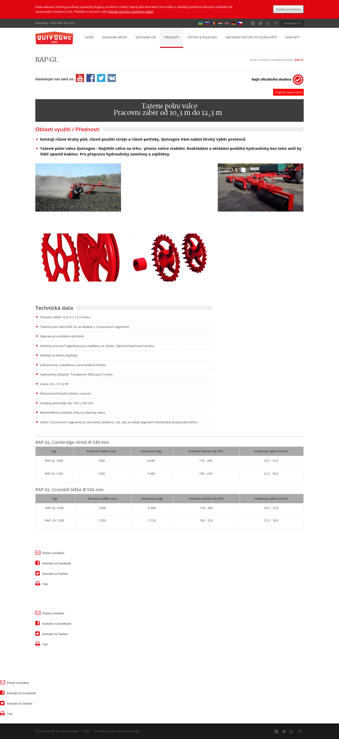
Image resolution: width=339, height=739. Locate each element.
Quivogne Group (114, 37)
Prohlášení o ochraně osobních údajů (117, 731)
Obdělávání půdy (282, 59)
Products (264, 59)
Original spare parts (288, 92)
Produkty (171, 37)
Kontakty (292, 37)
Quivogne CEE (146, 37)
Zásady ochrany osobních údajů (130, 11)
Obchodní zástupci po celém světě (251, 37)
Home (253, 59)
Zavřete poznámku (288, 9)
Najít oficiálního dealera (271, 79)
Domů (89, 37)
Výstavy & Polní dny (202, 37)
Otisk (86, 731)
